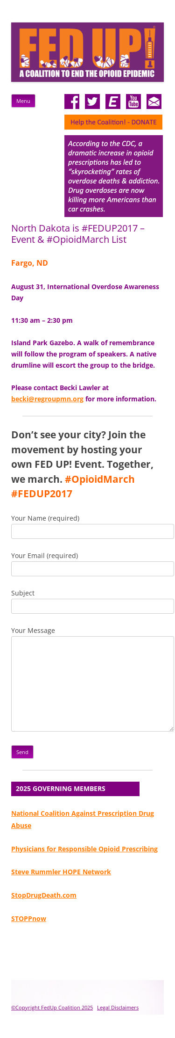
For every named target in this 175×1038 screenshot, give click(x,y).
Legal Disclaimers (118, 1007)
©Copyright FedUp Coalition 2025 (52, 1007)
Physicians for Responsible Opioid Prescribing (84, 848)
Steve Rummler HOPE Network (61, 871)
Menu (23, 100)
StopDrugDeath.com (44, 895)
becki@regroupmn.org (47, 398)
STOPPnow (28, 918)
